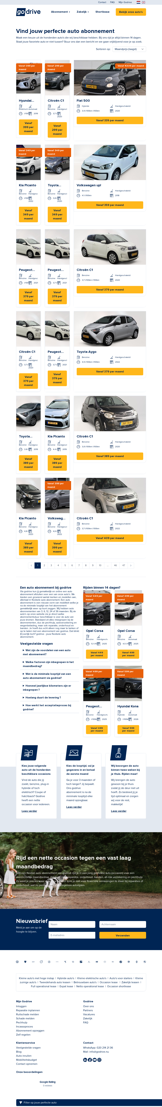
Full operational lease (43, 986)
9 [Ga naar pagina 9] (92, 565)
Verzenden (123, 935)
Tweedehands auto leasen (54, 982)
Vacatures (89, 1014)
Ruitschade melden (27, 1014)
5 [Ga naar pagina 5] (65, 565)
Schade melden (25, 1018)
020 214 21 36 (105, 1047)
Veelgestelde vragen (28, 1047)
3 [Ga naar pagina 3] (51, 565)
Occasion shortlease (119, 986)
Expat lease (66, 986)
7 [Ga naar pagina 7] (79, 565)
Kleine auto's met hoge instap (36, 978)
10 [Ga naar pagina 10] (100, 565)
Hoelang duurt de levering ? (43, 697)
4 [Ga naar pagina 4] (58, 565)
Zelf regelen (23, 1034)
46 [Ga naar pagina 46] (115, 565)
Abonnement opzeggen (30, 1030)
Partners (88, 1010)
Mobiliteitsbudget (26, 1060)
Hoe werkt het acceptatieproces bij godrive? (47, 707)
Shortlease (102, 11)
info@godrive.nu (99, 1051)
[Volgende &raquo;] (131, 565)
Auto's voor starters (121, 978)
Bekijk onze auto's (131, 12)
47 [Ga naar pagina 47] (123, 565)
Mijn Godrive (125, 2)
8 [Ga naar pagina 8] (86, 565)
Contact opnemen (26, 1064)
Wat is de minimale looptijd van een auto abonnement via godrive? (47, 676)
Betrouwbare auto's (85, 982)
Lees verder (29, 811)
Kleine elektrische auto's (91, 978)
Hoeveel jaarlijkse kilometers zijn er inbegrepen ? (47, 687)
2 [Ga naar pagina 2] (44, 565)
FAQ (112, 2)
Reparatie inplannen (28, 1010)
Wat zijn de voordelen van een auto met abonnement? (47, 652)
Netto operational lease (90, 986)
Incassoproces (24, 1026)
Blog (18, 1051)
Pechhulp (21, 1022)
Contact (102, 2)
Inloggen (21, 1006)
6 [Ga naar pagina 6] (72, 565)
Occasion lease (109, 982)
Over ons (88, 1006)
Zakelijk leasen (130, 982)
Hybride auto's (65, 978)
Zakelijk (82, 11)
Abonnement (59, 11)
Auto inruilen (23, 1055)
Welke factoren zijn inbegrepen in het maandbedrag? (48, 664)
